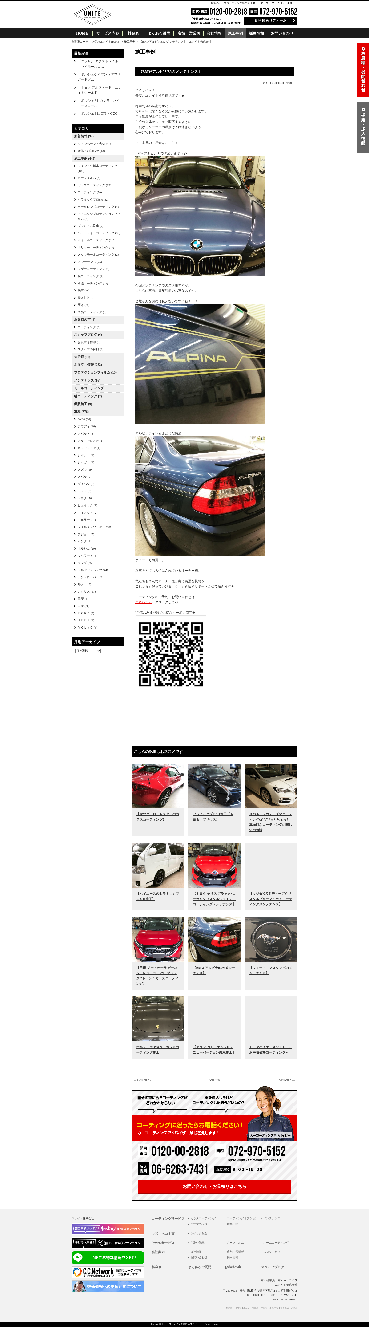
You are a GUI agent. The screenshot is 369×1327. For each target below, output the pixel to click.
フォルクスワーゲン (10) (94, 527)
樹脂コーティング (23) (93, 283)
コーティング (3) (89, 327)
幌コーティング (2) (90, 276)
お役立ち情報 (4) (89, 342)
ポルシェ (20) (87, 548)
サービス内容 (107, 33)
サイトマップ (260, 3)
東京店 (246, 1308)
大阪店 (294, 1308)
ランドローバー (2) (90, 577)
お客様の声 (233, 1267)
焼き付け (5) (86, 297)
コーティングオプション (242, 1218)
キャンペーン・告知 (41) (94, 144)
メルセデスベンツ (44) (93, 570)
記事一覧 (214, 1080)
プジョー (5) (86, 534)
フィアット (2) (87, 512)
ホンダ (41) (85, 541)
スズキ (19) (85, 469)
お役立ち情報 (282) (88, 364)
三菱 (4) (83, 598)
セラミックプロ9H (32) (93, 199)
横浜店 (229, 1308)
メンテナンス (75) (90, 262)
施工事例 (235, 33)
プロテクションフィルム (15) (95, 372)
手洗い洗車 (197, 1242)
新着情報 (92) (84, 136)
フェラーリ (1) (87, 519)
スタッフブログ (272, 1267)
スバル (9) (84, 476)
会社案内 (158, 1252)
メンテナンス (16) (87, 380)
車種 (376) (81, 411)
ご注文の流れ (198, 1224)
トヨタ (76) (85, 498)
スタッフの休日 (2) (90, 349)
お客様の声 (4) (84, 319)
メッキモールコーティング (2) (98, 254)
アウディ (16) (87, 426)
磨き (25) (84, 305)
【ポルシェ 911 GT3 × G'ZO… (99, 113)
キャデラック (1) (89, 448)
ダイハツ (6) (86, 484)
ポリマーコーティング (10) (96, 247)
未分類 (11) (82, 357)
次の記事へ (286, 1080)
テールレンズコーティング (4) (98, 207)
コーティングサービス (168, 1219)
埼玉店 (255, 1308)
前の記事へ (142, 1080)
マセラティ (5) (87, 555)
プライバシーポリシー (284, 3)
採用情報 (256, 33)
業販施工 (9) (83, 404)
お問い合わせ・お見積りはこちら (214, 1186)
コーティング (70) (90, 192)
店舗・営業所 (188, 33)
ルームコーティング (276, 1242)
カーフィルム (235, 1242)
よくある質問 (159, 33)
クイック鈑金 (198, 1233)
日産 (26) (84, 606)
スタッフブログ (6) (88, 334)
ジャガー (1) (86, 462)
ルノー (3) (84, 584)
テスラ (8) (84, 491)
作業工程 (232, 1224)
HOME (82, 33)
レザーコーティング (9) (93, 269)
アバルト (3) (86, 433)
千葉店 (264, 1308)
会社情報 (214, 33)
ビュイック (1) (87, 505)
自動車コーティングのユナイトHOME (96, 41)
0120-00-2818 (261, 1295)
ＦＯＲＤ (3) (86, 613)
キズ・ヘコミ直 (163, 1234)
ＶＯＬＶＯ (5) (87, 627)
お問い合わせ (282, 33)
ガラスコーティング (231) (95, 185)
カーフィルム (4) (89, 178)
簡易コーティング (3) (92, 312)
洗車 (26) (84, 290)
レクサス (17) (87, 591)
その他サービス (163, 1243)
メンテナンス (271, 1218)
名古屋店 (284, 1308)
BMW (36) (84, 419)
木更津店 (273, 1308)
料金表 (133, 33)
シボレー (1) (86, 455)
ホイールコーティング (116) (97, 240)
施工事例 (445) (84, 158)
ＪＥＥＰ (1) (86, 620)
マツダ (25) (85, 563)
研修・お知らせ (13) (91, 151)
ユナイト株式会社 (83, 1218)
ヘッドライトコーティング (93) (99, 233)
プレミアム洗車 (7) (90, 226)
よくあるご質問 (199, 1267)
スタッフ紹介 (271, 1251)
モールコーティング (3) (91, 388)
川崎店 (238, 1308)
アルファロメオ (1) (90, 440)
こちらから (143, 602)
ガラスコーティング (203, 1218)
